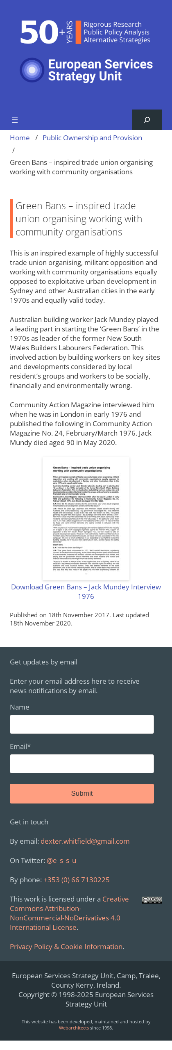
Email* (82, 757)
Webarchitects (74, 1028)
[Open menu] (15, 120)
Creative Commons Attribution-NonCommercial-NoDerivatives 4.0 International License (69, 913)
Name (82, 718)
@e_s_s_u (61, 860)
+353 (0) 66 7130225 (76, 879)
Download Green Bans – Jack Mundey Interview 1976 (86, 591)
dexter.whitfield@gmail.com (85, 841)
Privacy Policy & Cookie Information (66, 946)
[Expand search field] (147, 120)
